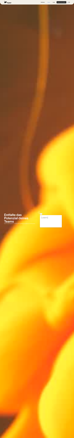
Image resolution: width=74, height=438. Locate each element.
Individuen (43, 2)
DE (67, 2)
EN (69, 2)
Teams (48, 2)
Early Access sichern (61, 2)
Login (54, 2)
